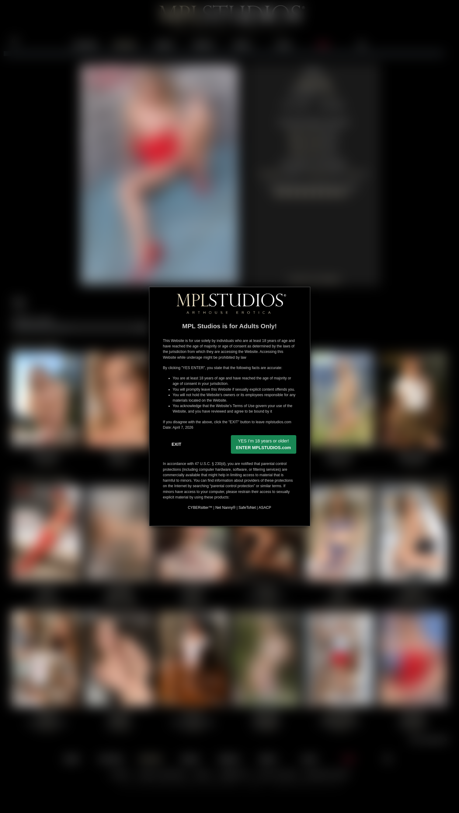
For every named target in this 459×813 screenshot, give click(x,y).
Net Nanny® (225, 507)
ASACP (265, 507)
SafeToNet (247, 507)
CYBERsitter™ (200, 507)
